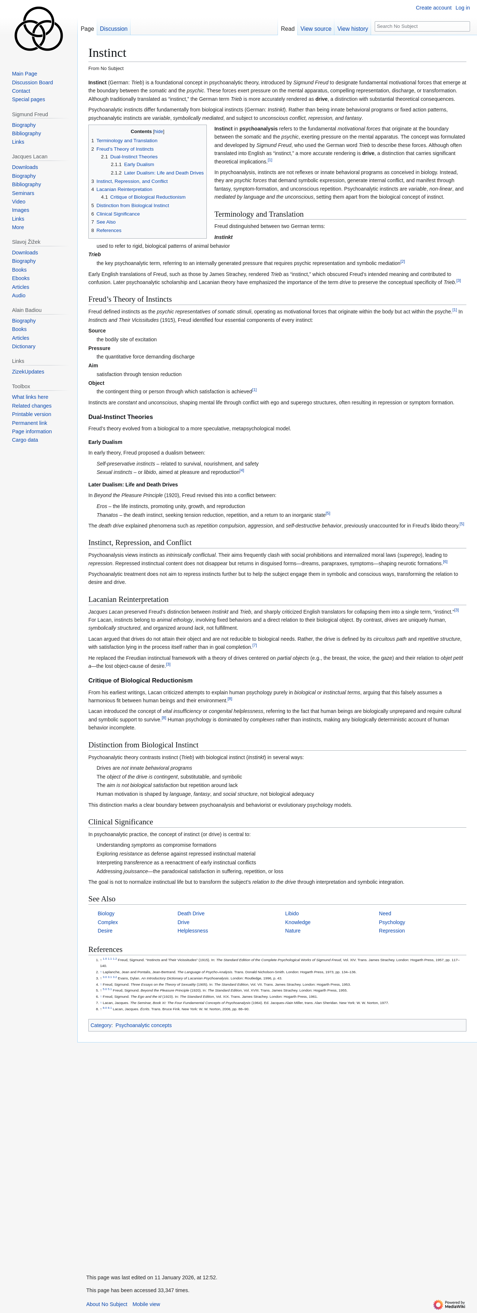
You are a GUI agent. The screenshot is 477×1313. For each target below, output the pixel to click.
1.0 (105, 958)
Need (385, 913)
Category (101, 1025)
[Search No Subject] (422, 26)
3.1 (110, 976)
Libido (292, 913)
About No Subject (106, 1304)
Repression (392, 931)
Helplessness (192, 931)
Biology (106, 913)
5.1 (110, 989)
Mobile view (146, 1304)
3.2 (115, 976)
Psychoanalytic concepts (143, 1025)
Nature (293, 931)
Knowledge (298, 922)
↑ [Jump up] (101, 972)
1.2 (115, 958)
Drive (183, 922)
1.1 (110, 958)
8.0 (105, 1007)
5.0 (105, 989)
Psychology (392, 922)
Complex (108, 922)
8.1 (110, 1007)
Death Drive (191, 913)
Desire (105, 931)
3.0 (105, 976)
